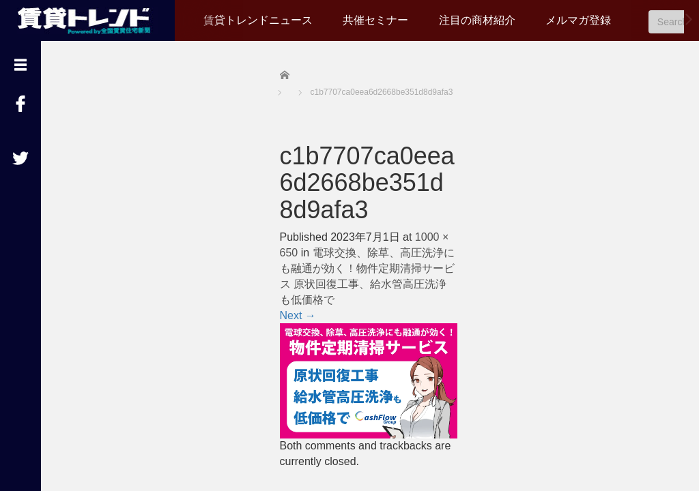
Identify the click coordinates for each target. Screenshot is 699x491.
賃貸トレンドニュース (258, 20)
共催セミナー (375, 20)
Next (298, 315)
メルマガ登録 (578, 20)
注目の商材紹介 (477, 20)
